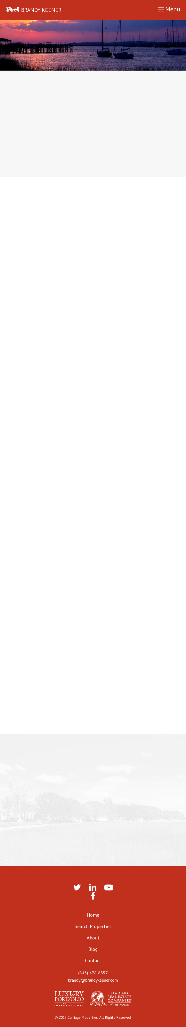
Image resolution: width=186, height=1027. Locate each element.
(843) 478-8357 (93, 973)
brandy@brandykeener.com (93, 980)
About (93, 937)
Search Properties (93, 926)
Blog (93, 949)
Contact (93, 960)
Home (93, 915)
